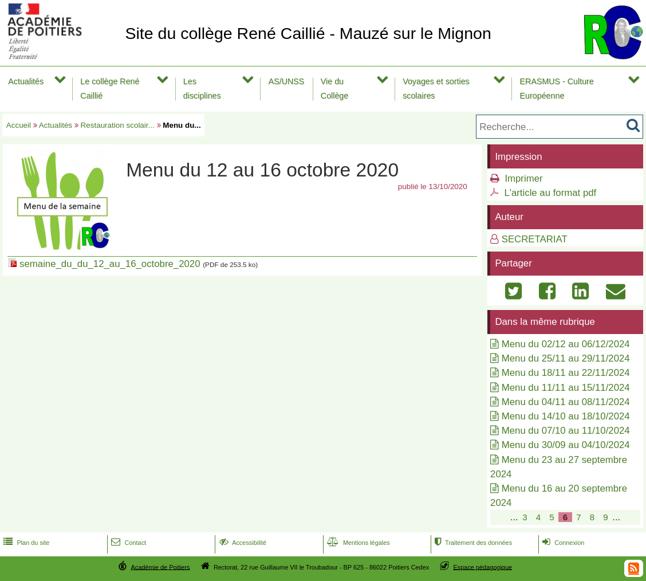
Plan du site (25, 542)
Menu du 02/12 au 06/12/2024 (566, 344)
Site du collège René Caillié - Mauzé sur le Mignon (308, 33)
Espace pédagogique (483, 566)
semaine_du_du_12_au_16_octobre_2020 (109, 263)
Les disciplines (202, 88)
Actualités (26, 81)
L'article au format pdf (550, 192)
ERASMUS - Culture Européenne (557, 88)
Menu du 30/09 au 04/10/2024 (566, 444)
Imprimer (523, 178)
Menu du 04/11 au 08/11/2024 (566, 402)
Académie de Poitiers (160, 566)
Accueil (18, 125)
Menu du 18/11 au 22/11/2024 (566, 372)
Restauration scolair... (118, 125)
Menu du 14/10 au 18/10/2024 (566, 416)
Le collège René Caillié (109, 88)
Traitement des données (472, 542)
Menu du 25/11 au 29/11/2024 (566, 358)
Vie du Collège (334, 88)
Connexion (562, 542)
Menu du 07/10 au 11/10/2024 (566, 430)
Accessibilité (242, 542)
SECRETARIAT (535, 239)
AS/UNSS (287, 81)
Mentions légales (357, 542)
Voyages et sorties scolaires (436, 88)
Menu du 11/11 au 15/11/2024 (566, 387)
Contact (127, 542)
